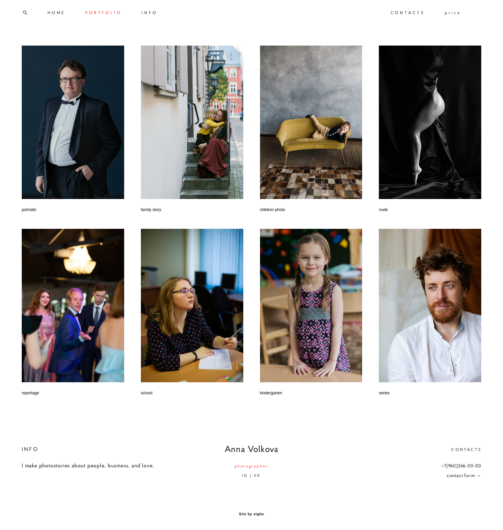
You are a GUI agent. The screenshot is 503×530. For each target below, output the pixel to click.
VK (257, 475)
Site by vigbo (251, 514)
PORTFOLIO (103, 12)
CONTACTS (408, 12)
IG (245, 475)
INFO (149, 12)
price (453, 12)
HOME (56, 12)
